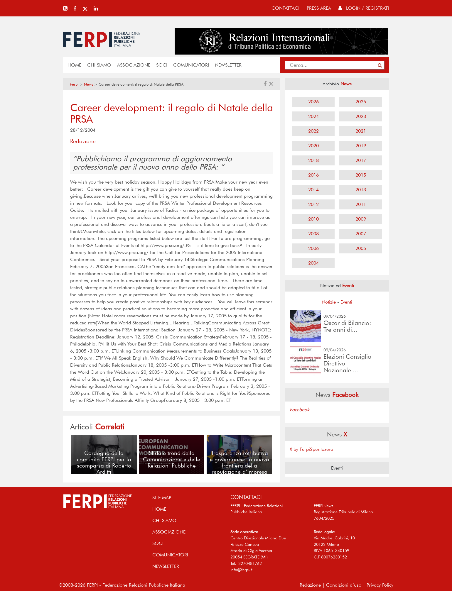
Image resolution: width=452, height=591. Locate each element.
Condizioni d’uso (343, 585)
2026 (313, 101)
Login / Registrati (363, 8)
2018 (313, 160)
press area (319, 8)
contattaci (285, 8)
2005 (360, 248)
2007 (360, 233)
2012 (313, 204)
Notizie (329, 302)
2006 (313, 248)
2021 (360, 131)
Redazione (310, 585)
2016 (313, 175)
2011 (360, 204)
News (88, 84)
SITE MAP (161, 497)
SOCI (161, 65)
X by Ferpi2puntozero (311, 449)
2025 (360, 101)
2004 (313, 263)
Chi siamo (99, 65)
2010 (313, 219)
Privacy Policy (380, 585)
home (74, 65)
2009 (360, 219)
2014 (313, 189)
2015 (360, 175)
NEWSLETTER (228, 65)
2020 (313, 145)
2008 (313, 233)
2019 (360, 145)
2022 (313, 131)
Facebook (299, 409)
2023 (360, 116)
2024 (313, 116)
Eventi (346, 302)
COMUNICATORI (191, 65)
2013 (360, 189)
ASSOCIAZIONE (133, 65)
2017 (360, 160)
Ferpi (74, 84)
